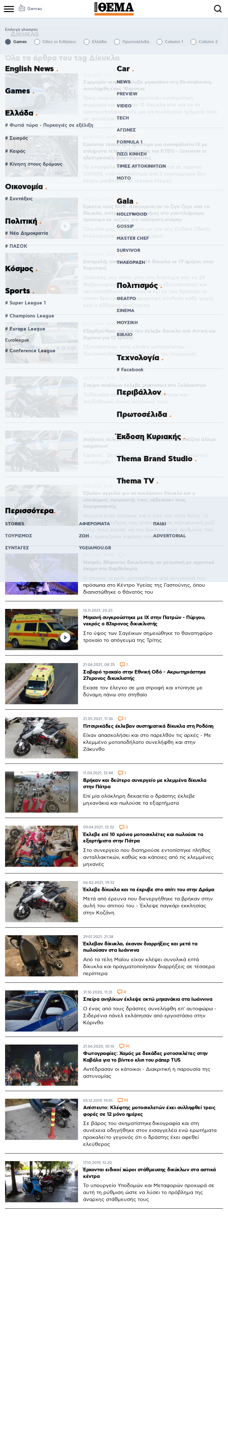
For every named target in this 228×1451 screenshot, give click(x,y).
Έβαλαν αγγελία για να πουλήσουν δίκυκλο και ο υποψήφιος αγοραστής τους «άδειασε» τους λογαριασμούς (139, 500)
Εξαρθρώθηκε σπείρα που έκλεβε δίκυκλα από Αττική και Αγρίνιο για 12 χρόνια (149, 334)
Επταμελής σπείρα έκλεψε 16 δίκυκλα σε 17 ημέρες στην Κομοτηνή (148, 265)
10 (126, 1101)
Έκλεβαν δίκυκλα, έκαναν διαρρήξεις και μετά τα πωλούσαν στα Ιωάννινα (140, 947)
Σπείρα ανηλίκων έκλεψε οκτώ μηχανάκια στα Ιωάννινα (147, 999)
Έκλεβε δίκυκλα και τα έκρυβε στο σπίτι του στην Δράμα (148, 889)
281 (127, 200)
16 (127, 1047)
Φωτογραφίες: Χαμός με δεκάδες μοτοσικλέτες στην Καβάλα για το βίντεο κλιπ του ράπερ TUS (145, 1057)
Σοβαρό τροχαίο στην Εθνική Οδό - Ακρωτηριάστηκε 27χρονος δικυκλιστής (144, 675)
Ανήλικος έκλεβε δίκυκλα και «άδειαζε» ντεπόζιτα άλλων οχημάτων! (149, 443)
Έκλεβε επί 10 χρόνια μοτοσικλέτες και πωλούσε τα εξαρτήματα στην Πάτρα (143, 838)
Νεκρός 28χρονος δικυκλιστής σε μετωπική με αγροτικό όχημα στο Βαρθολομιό (148, 565)
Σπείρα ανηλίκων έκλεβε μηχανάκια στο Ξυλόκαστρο (144, 385)
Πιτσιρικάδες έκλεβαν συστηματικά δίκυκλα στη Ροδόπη (148, 726)
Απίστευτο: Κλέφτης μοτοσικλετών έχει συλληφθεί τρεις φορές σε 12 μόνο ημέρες (149, 1111)
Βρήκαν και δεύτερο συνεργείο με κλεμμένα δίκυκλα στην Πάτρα (144, 783)
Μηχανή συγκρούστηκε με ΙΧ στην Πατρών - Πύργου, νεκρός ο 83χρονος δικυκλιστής (144, 621)
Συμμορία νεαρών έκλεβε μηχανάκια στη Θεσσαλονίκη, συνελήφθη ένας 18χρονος (147, 85)
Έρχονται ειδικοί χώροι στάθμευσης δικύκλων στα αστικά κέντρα (149, 1173)
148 (130, 138)
